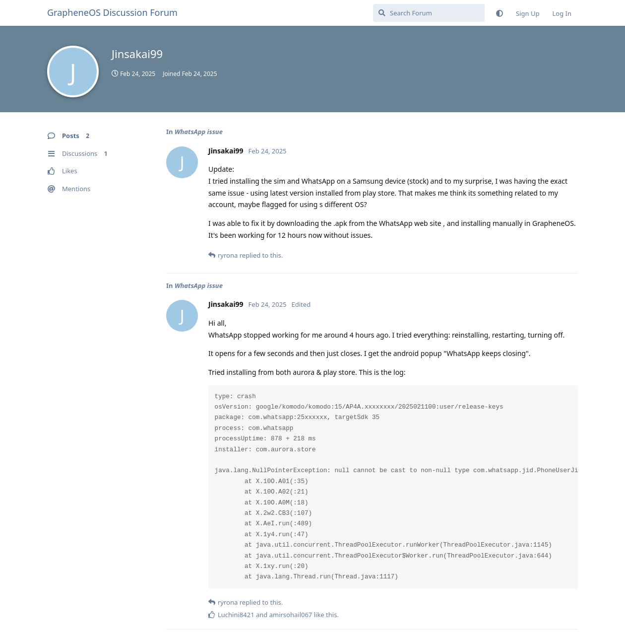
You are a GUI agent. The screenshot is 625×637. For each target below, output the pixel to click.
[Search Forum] (429, 13)
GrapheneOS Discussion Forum (112, 12)
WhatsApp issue (199, 131)
